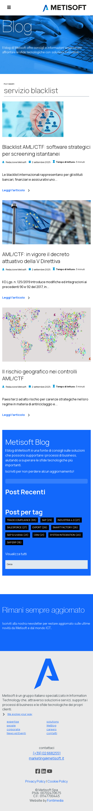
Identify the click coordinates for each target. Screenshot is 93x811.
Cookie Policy (58, 781)
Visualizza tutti (16, 554)
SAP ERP (14, 542)
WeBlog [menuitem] (51, 725)
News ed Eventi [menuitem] (16, 733)
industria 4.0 (69, 520)
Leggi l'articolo (16, 190)
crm (39, 535)
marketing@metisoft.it (46, 758)
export (39, 527)
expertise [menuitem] (13, 721)
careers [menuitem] (51, 729)
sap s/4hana (18, 535)
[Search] (46, 564)
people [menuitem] (11, 725)
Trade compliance (22, 520)
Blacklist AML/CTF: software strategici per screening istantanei (46, 150)
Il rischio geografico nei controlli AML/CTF (39, 375)
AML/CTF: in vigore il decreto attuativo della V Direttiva (35, 258)
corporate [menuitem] (13, 729)
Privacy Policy (35, 781)
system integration (65, 535)
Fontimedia (55, 800)
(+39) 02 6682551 (47, 753)
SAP (47, 520)
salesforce (17, 527)
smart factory (65, 527)
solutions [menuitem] (52, 721)
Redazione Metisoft (16, 162)
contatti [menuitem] (51, 733)
